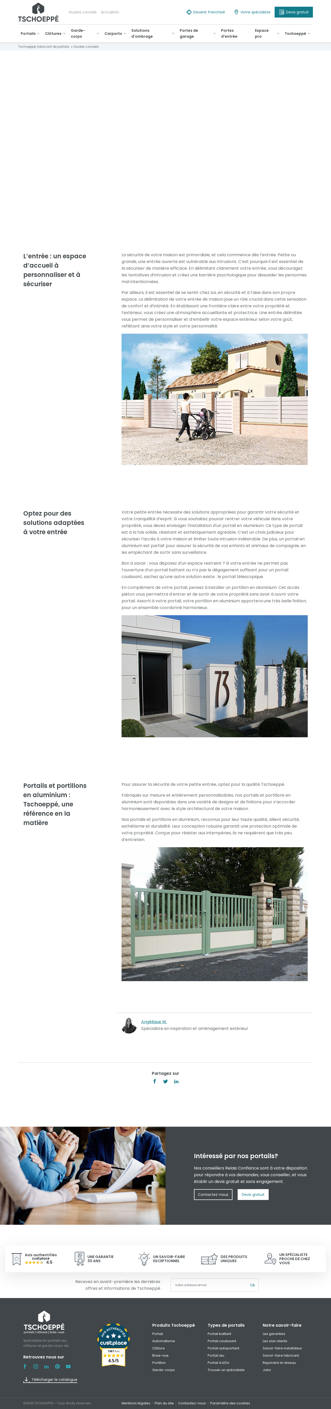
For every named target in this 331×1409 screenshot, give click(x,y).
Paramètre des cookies (230, 1403)
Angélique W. (154, 1022)
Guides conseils (83, 12)
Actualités (110, 12)
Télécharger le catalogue (50, 1380)
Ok (252, 1285)
